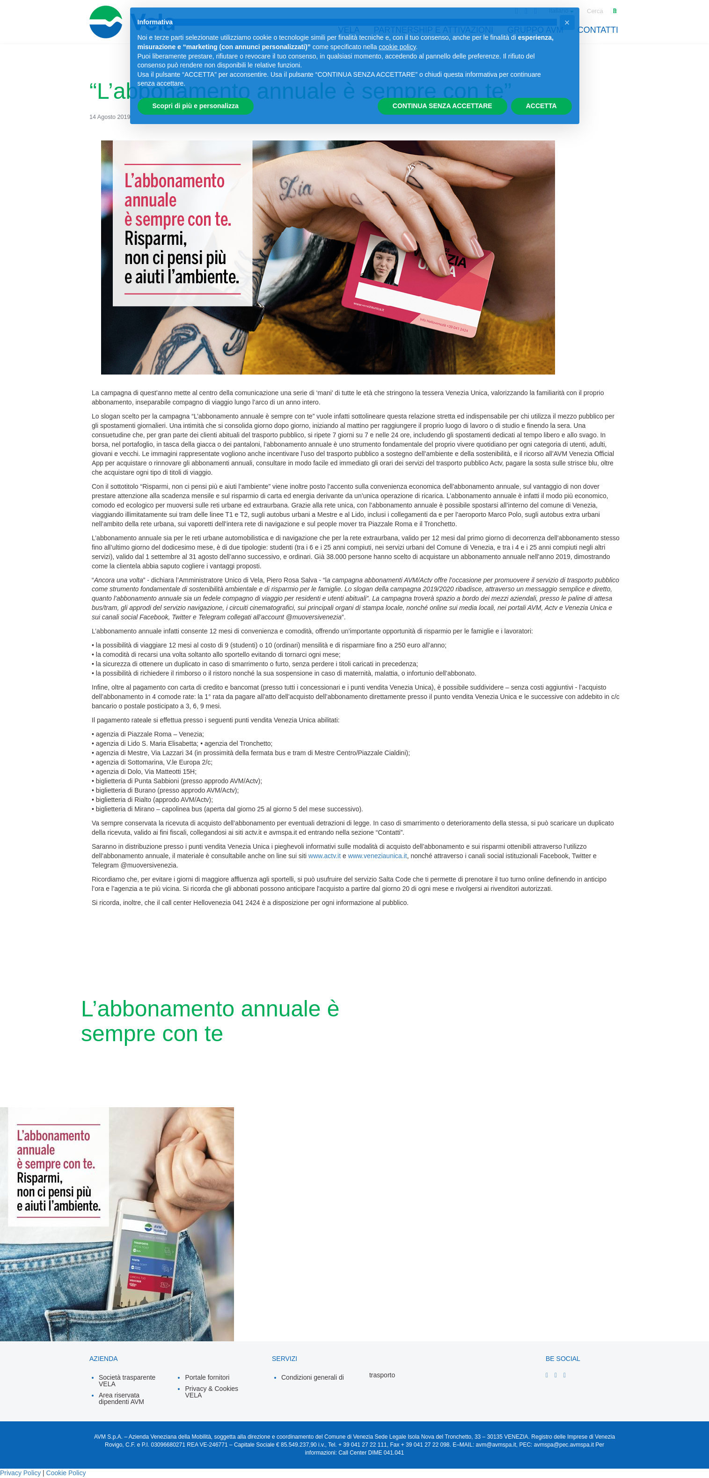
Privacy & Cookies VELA (211, 1392)
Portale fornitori (207, 1377)
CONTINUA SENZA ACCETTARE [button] (442, 106)
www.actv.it (324, 856)
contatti (597, 30)
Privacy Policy (20, 1473)
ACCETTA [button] (541, 106)
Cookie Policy (66, 1473)
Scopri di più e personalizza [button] (196, 106)
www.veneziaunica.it (377, 856)
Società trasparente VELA (127, 1381)
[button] (567, 22)
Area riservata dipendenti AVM (121, 1398)
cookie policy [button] (397, 47)
